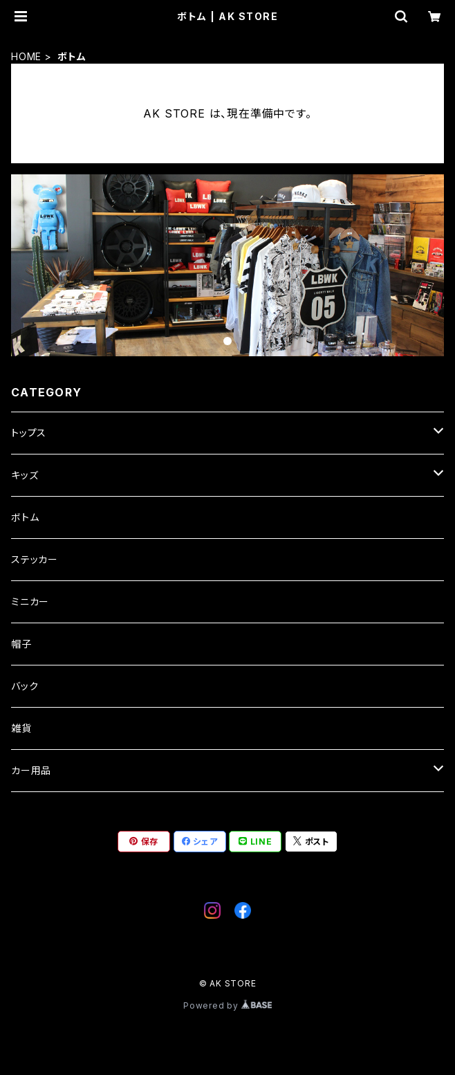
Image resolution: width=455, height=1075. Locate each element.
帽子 (21, 644)
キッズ (24, 475)
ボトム (25, 517)
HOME (26, 56)
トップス (28, 433)
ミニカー (30, 601)
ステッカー (34, 559)
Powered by (227, 1005)
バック (24, 686)
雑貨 (21, 728)
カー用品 (31, 770)
